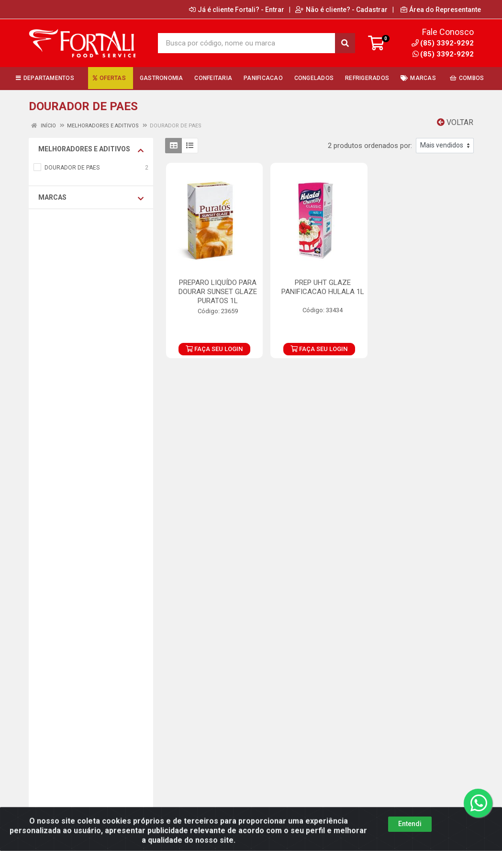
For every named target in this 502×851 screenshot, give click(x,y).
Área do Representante (441, 9)
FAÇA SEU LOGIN (214, 348)
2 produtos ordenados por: (370, 145)
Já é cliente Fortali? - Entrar (236, 9)
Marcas (91, 197)
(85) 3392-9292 (443, 54)
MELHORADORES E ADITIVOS (91, 149)
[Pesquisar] (345, 43)
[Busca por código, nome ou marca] (247, 43)
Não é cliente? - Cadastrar (341, 9)
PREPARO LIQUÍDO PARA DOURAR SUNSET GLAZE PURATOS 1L (217, 291)
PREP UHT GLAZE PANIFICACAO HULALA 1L (322, 287)
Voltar (455, 122)
